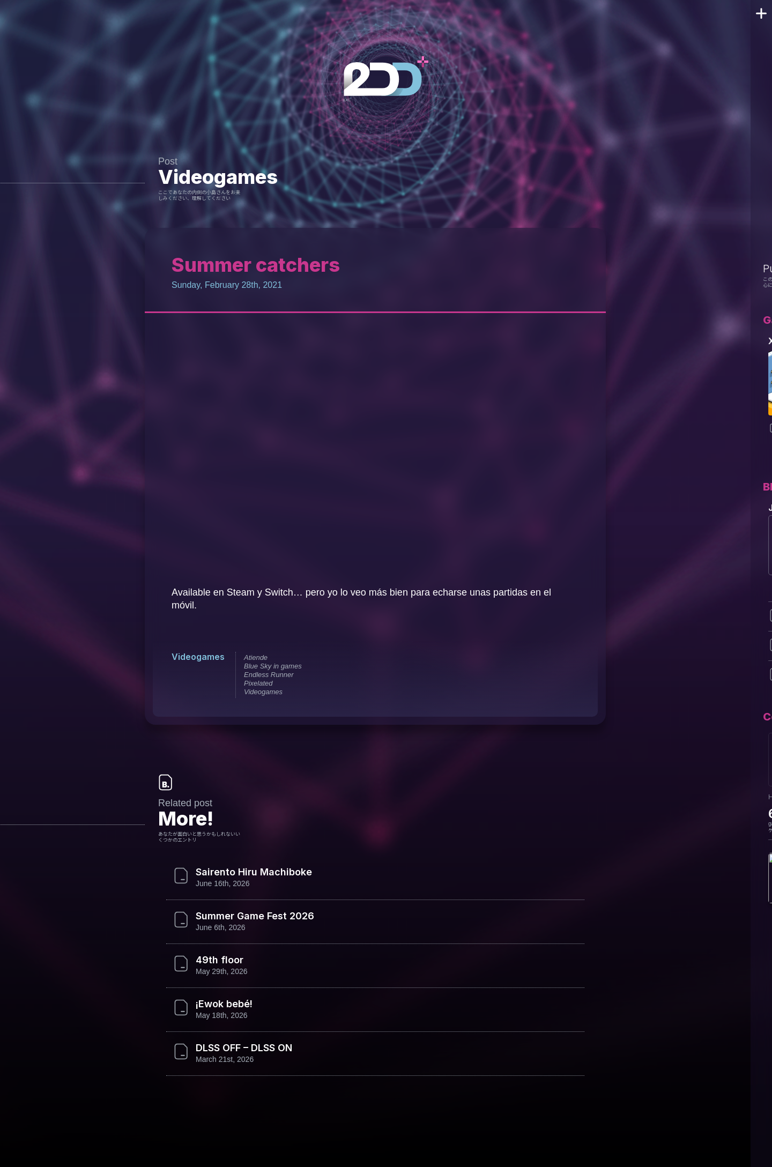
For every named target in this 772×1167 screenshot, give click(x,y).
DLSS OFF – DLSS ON (246, 1048)
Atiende (253, 657)
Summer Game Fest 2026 (253, 916)
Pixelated (255, 683)
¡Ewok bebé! (224, 1004)
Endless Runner (266, 675)
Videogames (214, 177)
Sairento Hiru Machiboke (252, 872)
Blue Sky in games (270, 666)
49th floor (218, 960)
